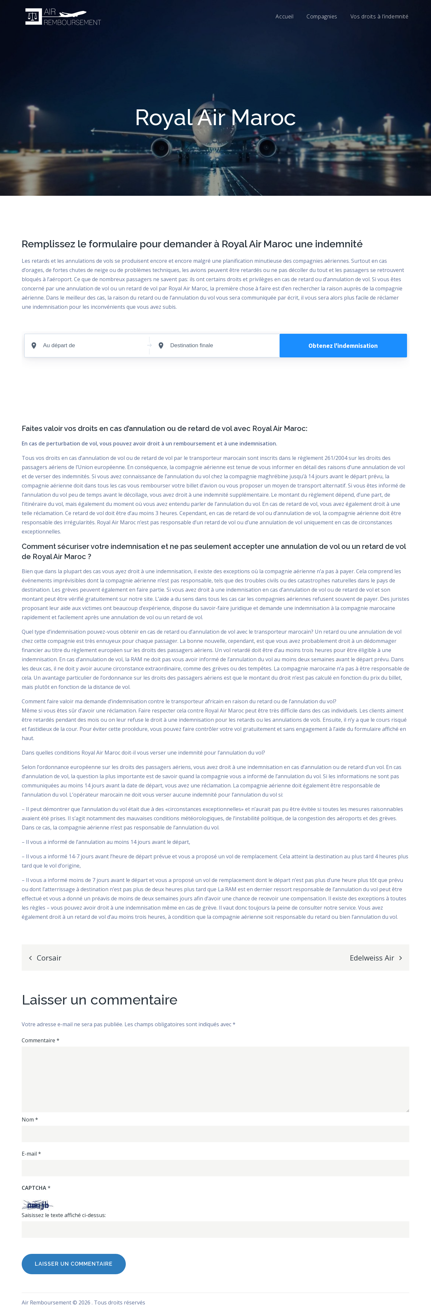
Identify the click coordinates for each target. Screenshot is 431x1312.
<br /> (216, 374)
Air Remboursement (46, 1302)
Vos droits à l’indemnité (379, 16)
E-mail (31, 1153)
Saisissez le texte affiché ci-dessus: (64, 1215)
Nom (30, 1119)
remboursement (194, 443)
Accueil (284, 16)
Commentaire (40, 1040)
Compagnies (321, 16)
